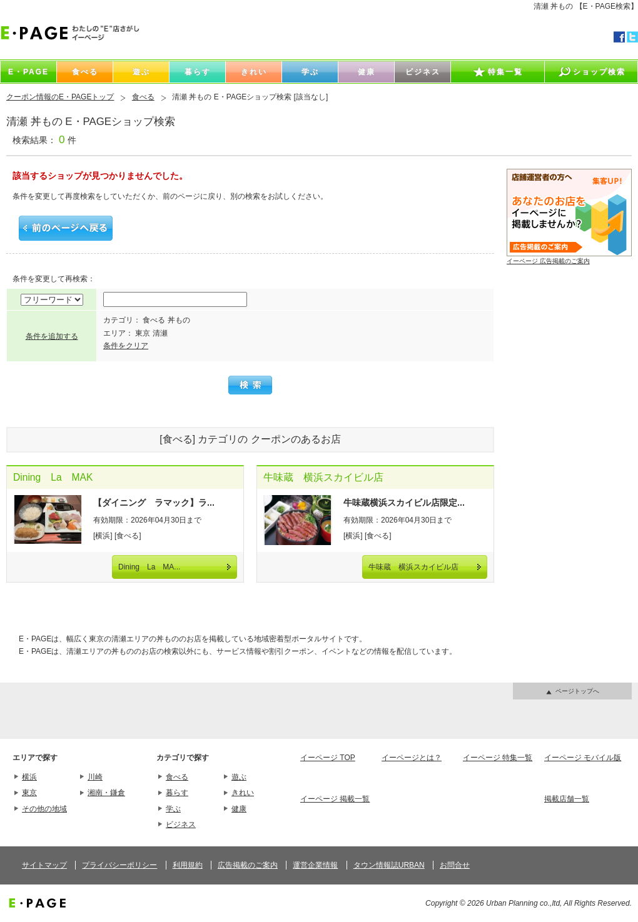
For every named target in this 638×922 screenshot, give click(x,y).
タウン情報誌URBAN (389, 865)
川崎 (95, 777)
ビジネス (181, 824)
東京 (29, 792)
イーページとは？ (412, 757)
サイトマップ (44, 865)
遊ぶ (238, 777)
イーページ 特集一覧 (497, 757)
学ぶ (173, 808)
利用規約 (188, 865)
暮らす (177, 792)
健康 (238, 808)
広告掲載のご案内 (248, 865)
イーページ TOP (327, 757)
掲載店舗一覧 (566, 798)
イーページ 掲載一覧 (335, 798)
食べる (143, 97)
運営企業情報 (315, 865)
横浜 (29, 777)
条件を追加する (52, 336)
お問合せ (455, 865)
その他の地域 (44, 808)
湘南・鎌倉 (106, 792)
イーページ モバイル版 (582, 757)
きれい (242, 792)
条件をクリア (125, 345)
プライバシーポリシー (119, 865)
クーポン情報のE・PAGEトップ (60, 97)
